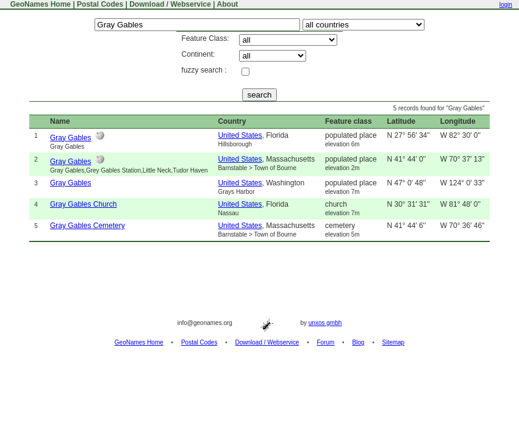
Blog (358, 342)
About (227, 4)
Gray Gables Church (83, 204)
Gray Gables (70, 138)
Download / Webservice (170, 4)
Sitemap (393, 342)
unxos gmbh (325, 322)
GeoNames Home (39, 4)
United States (240, 135)
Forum (325, 342)
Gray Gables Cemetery (87, 225)
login (505, 4)
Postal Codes (100, 4)
